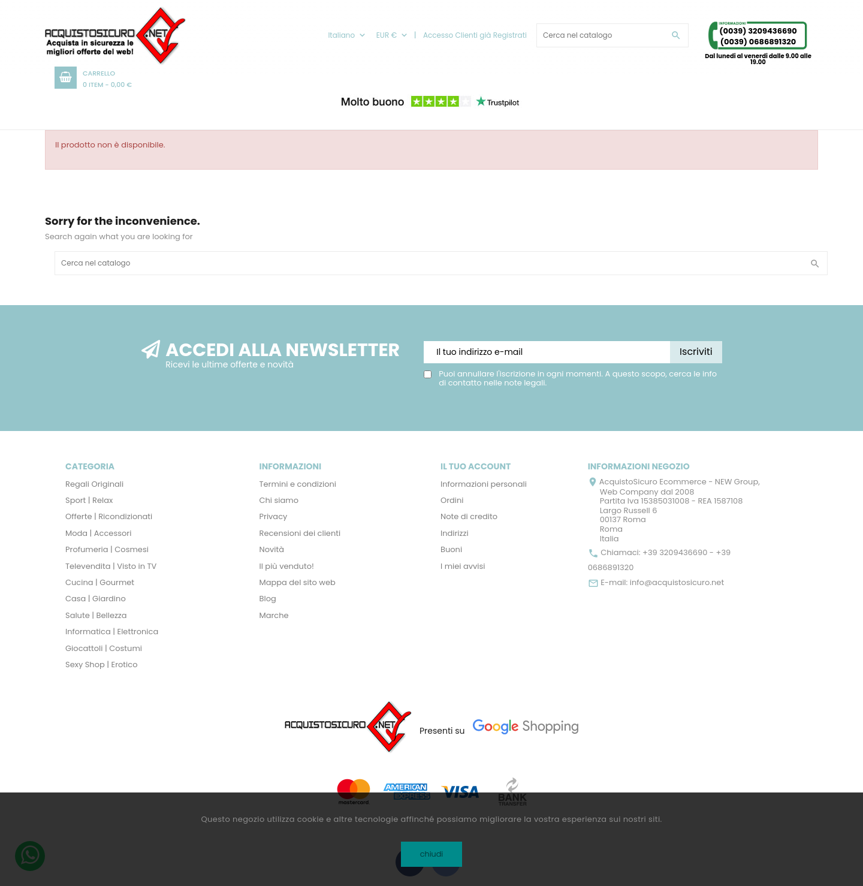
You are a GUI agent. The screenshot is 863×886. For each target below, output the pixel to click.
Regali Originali (94, 484)
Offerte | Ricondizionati (108, 516)
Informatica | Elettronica (111, 631)
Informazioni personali (483, 484)
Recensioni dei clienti (300, 533)
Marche (274, 615)
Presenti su (442, 731)
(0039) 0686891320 (758, 41)
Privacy (273, 516)
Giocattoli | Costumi (103, 648)
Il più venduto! (286, 566)
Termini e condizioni (298, 484)
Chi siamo (279, 500)
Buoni (451, 549)
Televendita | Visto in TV (110, 566)
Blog (267, 598)
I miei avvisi (462, 566)
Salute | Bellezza (96, 615)
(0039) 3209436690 (757, 31)
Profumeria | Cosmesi (107, 549)
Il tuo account (475, 466)
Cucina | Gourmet (99, 582)
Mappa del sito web (297, 582)
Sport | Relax (89, 500)
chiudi (431, 854)
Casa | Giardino (95, 598)
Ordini (452, 500)
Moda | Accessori (98, 533)
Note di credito (468, 516)
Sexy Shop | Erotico (101, 664)
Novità (271, 549)
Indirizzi (454, 533)
